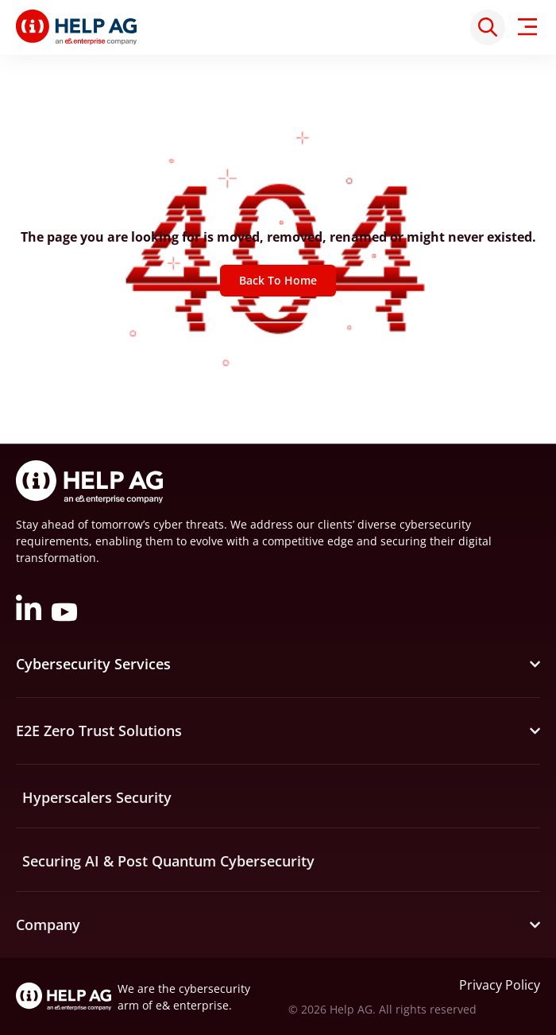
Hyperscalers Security (97, 797)
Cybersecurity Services (93, 663)
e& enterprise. (194, 1005)
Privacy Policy (499, 985)
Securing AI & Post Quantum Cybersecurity (168, 860)
